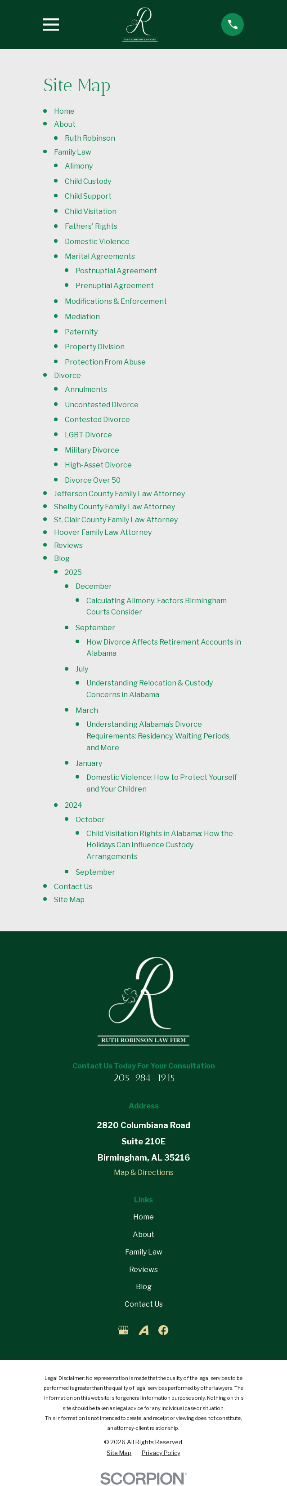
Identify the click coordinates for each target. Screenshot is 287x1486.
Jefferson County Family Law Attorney (119, 493)
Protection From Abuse (105, 362)
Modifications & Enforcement (116, 301)
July (82, 669)
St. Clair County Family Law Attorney (116, 520)
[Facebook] (163, 1330)
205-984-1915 (144, 1078)
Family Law (72, 152)
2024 (73, 805)
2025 (73, 572)
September (95, 627)
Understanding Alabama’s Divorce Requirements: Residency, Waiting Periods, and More (158, 736)
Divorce (67, 375)
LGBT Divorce (88, 435)
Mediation (82, 316)
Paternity (81, 332)
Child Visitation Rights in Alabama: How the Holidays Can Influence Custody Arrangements (159, 845)
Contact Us (73, 886)
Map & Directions (144, 1172)
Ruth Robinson (90, 138)
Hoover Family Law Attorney (103, 532)
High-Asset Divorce (98, 465)
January (89, 763)
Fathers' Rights (91, 226)
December (94, 586)
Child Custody (88, 181)
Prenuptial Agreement (115, 285)
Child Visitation (91, 211)
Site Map (69, 899)
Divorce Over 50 (93, 480)
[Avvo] (143, 1330)
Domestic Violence (97, 241)
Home (64, 111)
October (90, 819)
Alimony (79, 166)
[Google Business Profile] (123, 1330)
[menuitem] (119, 1453)
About (65, 124)
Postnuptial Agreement (116, 271)
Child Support (88, 196)
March (87, 710)
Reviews (68, 545)
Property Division (95, 347)
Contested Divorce (97, 419)
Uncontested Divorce (102, 404)
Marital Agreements (100, 256)
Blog (62, 558)
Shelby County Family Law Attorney (114, 507)
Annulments (86, 389)
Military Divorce (92, 450)
